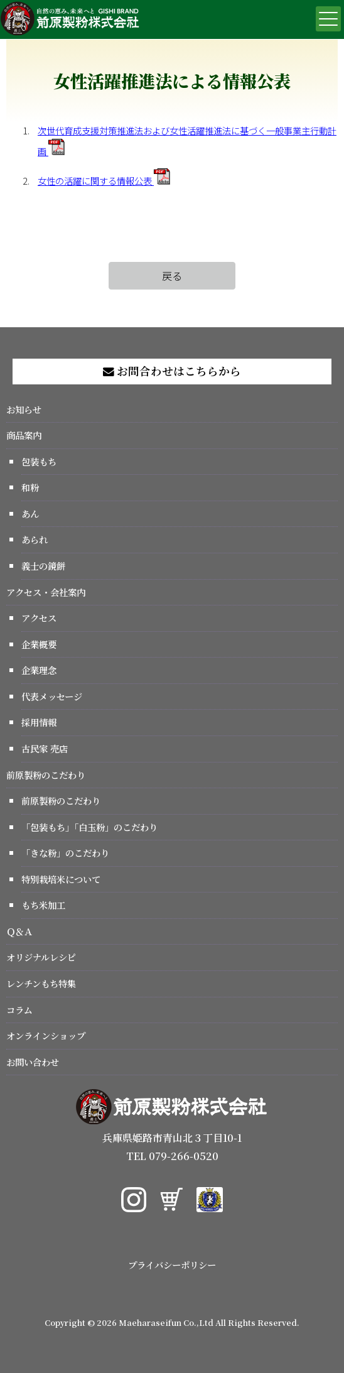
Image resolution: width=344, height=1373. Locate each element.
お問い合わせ (32, 1061)
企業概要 (38, 644)
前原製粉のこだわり (45, 774)
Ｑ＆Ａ (19, 931)
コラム (19, 1009)
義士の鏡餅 (43, 565)
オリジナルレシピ (41, 956)
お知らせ (23, 409)
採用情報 (38, 722)
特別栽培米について (60, 879)
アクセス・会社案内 (45, 592)
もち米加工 (43, 904)
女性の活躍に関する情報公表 (104, 180)
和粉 (30, 487)
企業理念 (38, 669)
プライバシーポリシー (172, 1264)
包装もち (38, 461)
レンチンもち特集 (41, 983)
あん (30, 513)
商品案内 (23, 435)
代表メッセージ (51, 696)
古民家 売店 (44, 748)
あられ (34, 539)
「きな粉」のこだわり (65, 852)
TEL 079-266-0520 (172, 1156)
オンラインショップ (45, 1035)
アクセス (38, 617)
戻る (172, 275)
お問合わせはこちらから (172, 371)
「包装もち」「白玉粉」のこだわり (89, 826)
